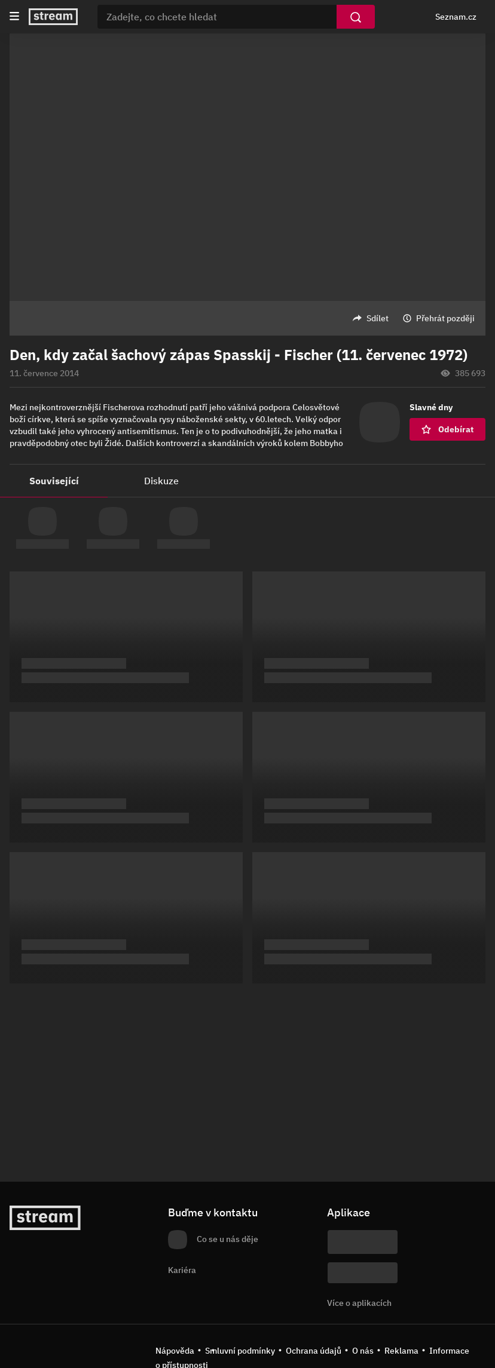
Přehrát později (445, 318)
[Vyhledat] (356, 17)
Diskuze (161, 481)
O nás (363, 1350)
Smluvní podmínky (240, 1350)
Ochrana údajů (313, 1350)
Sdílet (377, 318)
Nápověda (174, 1350)
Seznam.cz (455, 17)
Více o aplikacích (359, 1303)
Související (54, 481)
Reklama (401, 1350)
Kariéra (182, 1270)
